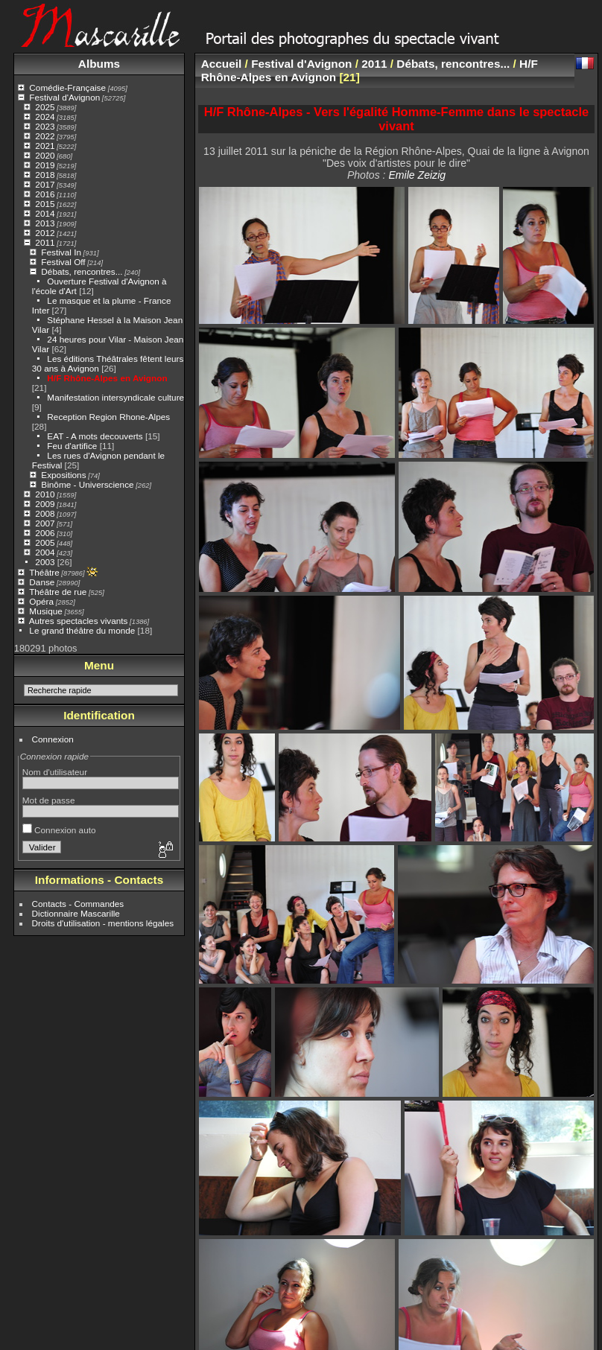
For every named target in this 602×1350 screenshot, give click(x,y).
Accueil (221, 63)
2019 (44, 165)
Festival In (61, 252)
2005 (44, 542)
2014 (44, 213)
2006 (44, 533)
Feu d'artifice (72, 445)
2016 (44, 194)
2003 (44, 562)
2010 (44, 494)
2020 (44, 155)
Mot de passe (48, 800)
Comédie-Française (67, 87)
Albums (99, 63)
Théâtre (44, 572)
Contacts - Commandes (78, 903)
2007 (44, 523)
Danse (41, 582)
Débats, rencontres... (81, 271)
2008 (44, 513)
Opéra (41, 601)
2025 (44, 107)
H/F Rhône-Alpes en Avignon (107, 378)
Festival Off (63, 262)
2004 (44, 552)
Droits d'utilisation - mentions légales (103, 923)
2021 (44, 145)
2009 (44, 504)
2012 (44, 233)
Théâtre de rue (57, 591)
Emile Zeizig (417, 175)
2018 (44, 174)
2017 (44, 184)
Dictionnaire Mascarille (76, 913)
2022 (44, 136)
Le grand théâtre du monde (82, 630)
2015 (44, 203)
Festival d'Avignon (64, 97)
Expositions (63, 475)
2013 (44, 223)
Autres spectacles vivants (78, 620)
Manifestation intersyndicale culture (115, 397)
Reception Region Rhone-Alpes (108, 416)
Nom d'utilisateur (54, 772)
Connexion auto (59, 830)
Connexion (53, 739)
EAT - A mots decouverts (94, 436)
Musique (45, 611)
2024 (44, 116)
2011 (44, 242)
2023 (44, 126)
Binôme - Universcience (87, 484)
